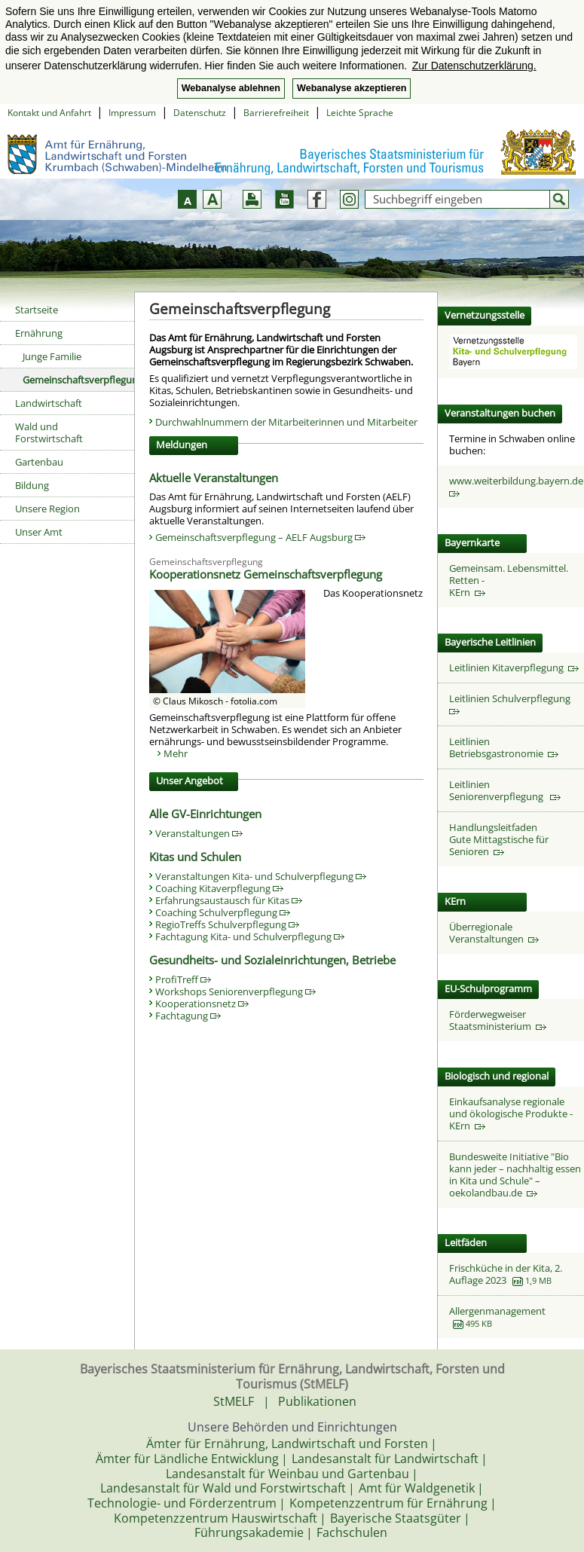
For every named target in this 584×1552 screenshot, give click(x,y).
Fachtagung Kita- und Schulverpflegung (249, 936)
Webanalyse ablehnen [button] (231, 88)
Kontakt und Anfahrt (49, 112)
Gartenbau (39, 462)
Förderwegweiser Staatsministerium (497, 1020)
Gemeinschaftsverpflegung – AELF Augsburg (260, 537)
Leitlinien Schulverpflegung (512, 703)
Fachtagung (188, 1015)
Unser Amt (39, 532)
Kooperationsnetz (202, 1003)
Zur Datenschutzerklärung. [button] (474, 66)
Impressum (132, 112)
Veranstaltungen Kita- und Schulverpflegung (260, 876)
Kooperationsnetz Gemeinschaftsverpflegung (265, 574)
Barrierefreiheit (276, 112)
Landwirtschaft (48, 403)
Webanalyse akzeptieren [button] (351, 88)
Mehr (176, 753)
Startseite (36, 309)
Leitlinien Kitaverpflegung (514, 667)
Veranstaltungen (199, 833)
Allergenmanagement (497, 1311)
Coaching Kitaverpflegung (219, 888)
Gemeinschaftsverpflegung (78, 379)
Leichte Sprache (359, 112)
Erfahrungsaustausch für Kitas (228, 900)
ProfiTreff (183, 979)
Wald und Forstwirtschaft (49, 432)
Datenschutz (199, 112)
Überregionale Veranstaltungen (494, 933)
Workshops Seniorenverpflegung (235, 991)
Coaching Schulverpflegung (222, 912)
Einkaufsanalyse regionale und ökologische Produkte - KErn (511, 1113)
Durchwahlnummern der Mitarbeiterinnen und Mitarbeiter (286, 422)
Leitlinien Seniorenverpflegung (505, 790)
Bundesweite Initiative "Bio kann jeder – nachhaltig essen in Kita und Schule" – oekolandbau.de (515, 1174)
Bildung (32, 485)
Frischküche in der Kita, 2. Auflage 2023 (505, 1274)
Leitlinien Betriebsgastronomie (503, 747)
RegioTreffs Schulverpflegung (227, 924)
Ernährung (39, 333)
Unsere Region (47, 508)
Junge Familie (52, 356)
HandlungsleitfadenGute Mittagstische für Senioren (499, 839)
